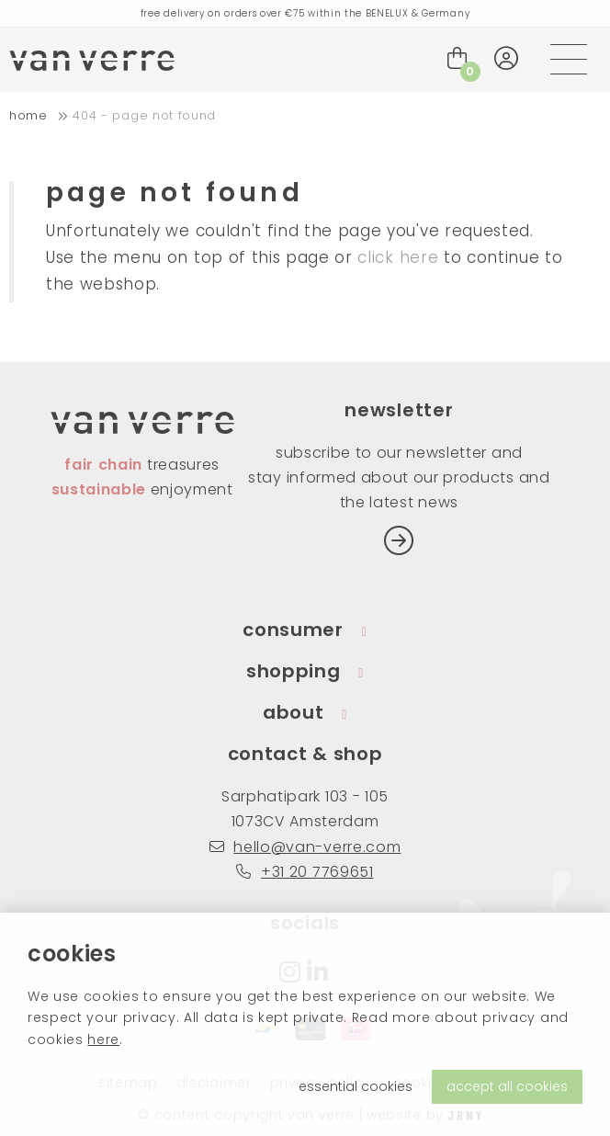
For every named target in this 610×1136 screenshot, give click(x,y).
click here (397, 257)
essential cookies (355, 1086)
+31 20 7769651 (304, 871)
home (28, 115)
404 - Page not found (144, 115)
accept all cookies (507, 1086)
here (103, 1039)
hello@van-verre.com (305, 847)
